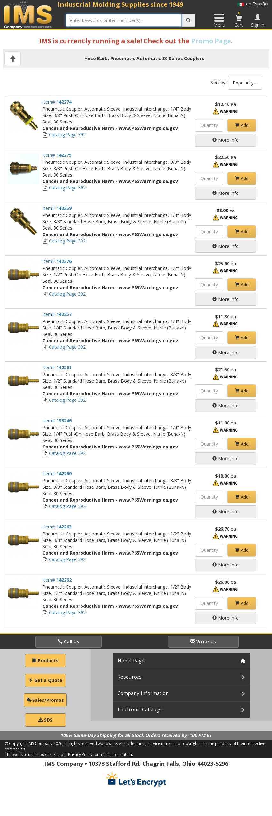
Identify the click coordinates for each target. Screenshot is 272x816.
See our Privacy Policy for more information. (93, 754)
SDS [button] (45, 720)
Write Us (203, 641)
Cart (238, 19)
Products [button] (45, 660)
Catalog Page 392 (64, 134)
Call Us (68, 641)
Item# (57, 102)
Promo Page (211, 40)
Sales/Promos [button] (45, 700)
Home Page (131, 660)
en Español (253, 4)
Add (242, 125)
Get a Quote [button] (45, 680)
